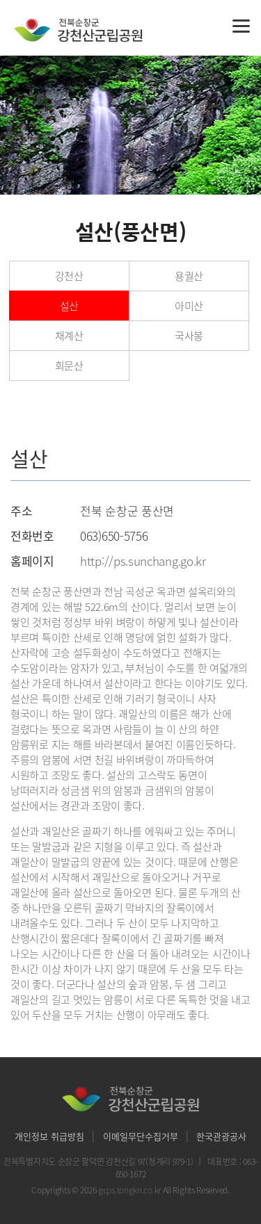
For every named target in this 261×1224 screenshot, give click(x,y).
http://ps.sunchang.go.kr (143, 560)
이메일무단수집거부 (140, 1136)
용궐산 (189, 276)
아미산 (189, 305)
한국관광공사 (221, 1136)
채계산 (69, 335)
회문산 (69, 365)
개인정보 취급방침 (49, 1136)
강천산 (69, 276)
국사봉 (189, 335)
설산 (69, 305)
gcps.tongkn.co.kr (130, 1190)
